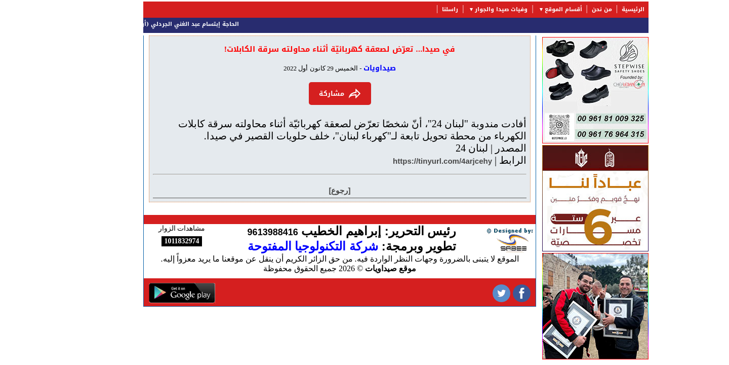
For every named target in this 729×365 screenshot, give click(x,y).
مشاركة (309, 93)
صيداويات (348, 68)
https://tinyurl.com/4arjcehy (411, 161)
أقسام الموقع (532, 9)
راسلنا (419, 9)
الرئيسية (601, 9)
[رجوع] (308, 190)
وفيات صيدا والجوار (469, 9)
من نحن (570, 9)
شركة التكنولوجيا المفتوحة (281, 246)
